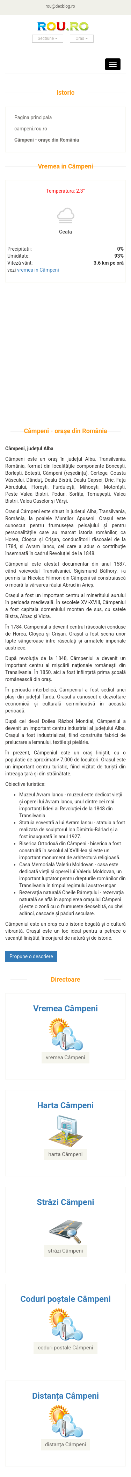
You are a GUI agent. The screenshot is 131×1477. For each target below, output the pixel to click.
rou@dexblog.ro (60, 6)
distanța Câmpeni (65, 1444)
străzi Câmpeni (65, 1251)
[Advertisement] (65, 362)
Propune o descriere (31, 956)
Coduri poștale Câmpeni (65, 1299)
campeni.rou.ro (30, 128)
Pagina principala (33, 117)
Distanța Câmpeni (65, 1396)
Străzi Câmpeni (65, 1202)
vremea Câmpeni (65, 1057)
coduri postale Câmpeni (65, 1348)
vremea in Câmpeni (38, 270)
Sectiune (48, 38)
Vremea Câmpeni (65, 1008)
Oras (81, 38)
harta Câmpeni (65, 1154)
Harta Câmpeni (65, 1105)
